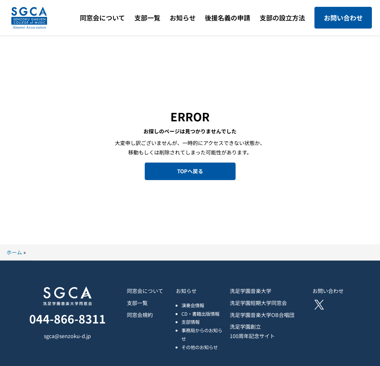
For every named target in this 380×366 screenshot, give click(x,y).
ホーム (14, 252)
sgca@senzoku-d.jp (67, 336)
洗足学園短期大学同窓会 (258, 303)
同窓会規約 (140, 315)
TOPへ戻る (190, 171)
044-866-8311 (67, 318)
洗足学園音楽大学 (250, 291)
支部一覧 (137, 303)
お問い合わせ (343, 17)
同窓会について (145, 291)
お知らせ (186, 291)
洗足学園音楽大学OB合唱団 (262, 315)
